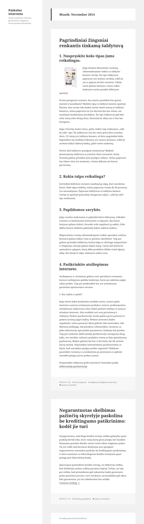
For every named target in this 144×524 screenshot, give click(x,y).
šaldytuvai (94, 382)
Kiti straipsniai (80, 382)
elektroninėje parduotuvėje (73, 366)
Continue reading (69, 482)
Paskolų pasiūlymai (82, 499)
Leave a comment (68, 385)
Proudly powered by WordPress (73, 518)
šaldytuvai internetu (108, 382)
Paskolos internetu (15, 12)
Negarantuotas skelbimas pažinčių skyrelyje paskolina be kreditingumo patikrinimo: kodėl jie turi (92, 418)
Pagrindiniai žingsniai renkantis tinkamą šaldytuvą (91, 42)
